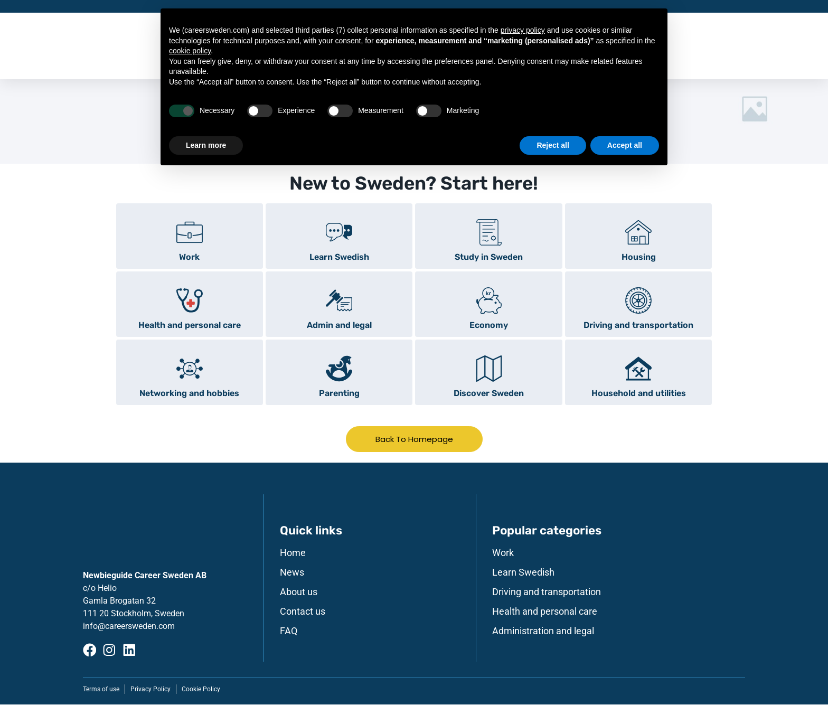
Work (503, 553)
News (292, 573)
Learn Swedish (523, 573)
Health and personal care (544, 612)
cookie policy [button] (190, 50)
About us (298, 592)
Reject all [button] (553, 145)
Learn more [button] (206, 145)
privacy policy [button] (523, 30)
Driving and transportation (546, 592)
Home (293, 553)
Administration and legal (543, 631)
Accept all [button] (624, 145)
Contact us (302, 612)
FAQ (288, 631)
